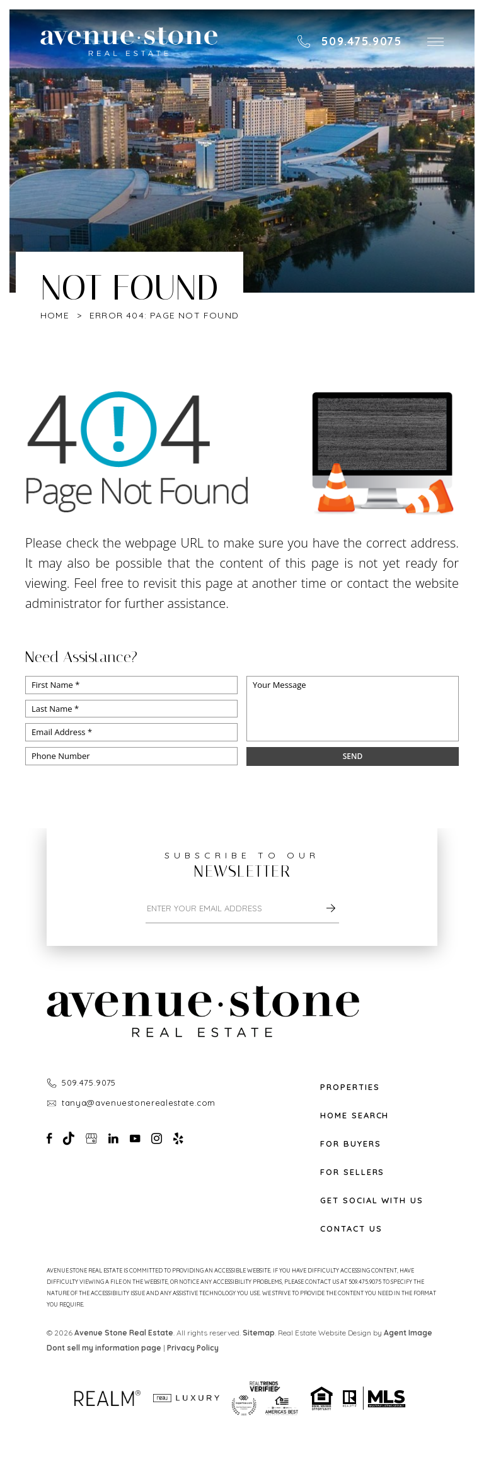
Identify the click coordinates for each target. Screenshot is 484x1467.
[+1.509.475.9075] (349, 41)
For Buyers (350, 1144)
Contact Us (351, 1229)
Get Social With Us (372, 1200)
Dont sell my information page (104, 1347)
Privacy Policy (193, 1347)
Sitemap (259, 1332)
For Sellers (352, 1172)
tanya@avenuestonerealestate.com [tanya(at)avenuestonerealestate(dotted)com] (139, 1103)
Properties (350, 1087)
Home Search (354, 1115)
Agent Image (408, 1332)
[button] (435, 42)
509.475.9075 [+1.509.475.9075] (89, 1082)
